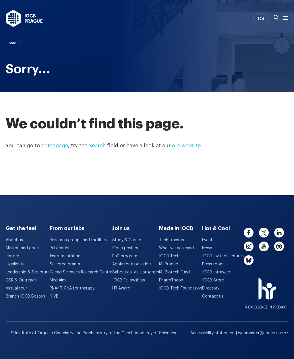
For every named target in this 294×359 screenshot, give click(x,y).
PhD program (124, 256)
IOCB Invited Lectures (223, 256)
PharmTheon (171, 280)
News (207, 248)
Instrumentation (65, 256)
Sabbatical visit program (135, 272)
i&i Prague (168, 264)
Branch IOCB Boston (25, 296)
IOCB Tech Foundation (180, 288)
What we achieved (176, 248)
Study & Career (126, 240)
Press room (213, 264)
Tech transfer (172, 240)
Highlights (15, 264)
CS (261, 18)
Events (208, 240)
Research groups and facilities (78, 240)
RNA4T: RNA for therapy (72, 288)
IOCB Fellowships (128, 280)
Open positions (127, 248)
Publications (61, 248)
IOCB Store (213, 280)
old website (186, 145)
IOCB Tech (169, 256)
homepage (54, 145)
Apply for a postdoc (131, 264)
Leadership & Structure (28, 272)
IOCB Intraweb (216, 272)
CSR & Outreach (21, 280)
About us (14, 240)
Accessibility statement (213, 333)
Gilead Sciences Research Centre (81, 272)
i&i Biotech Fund (174, 272)
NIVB (54, 296)
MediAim (58, 280)
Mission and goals (22, 248)
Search (97, 145)
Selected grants (65, 264)
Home (11, 43)
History (12, 256)
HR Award (121, 288)
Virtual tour (16, 288)
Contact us (212, 296)
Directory (210, 288)
